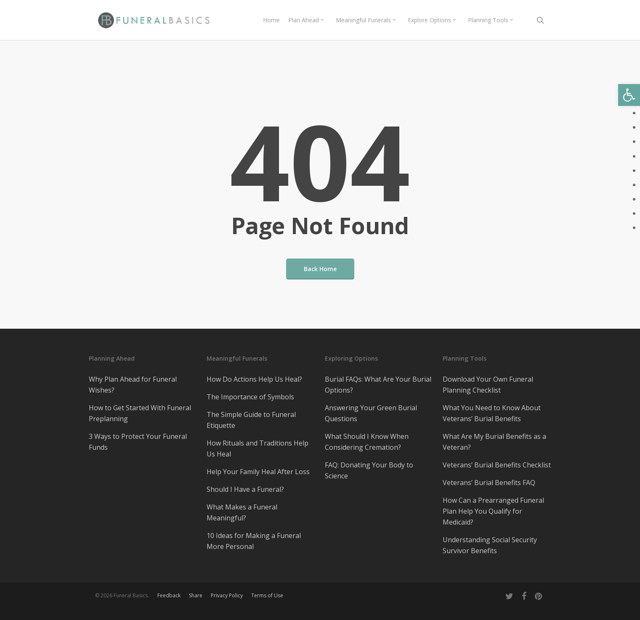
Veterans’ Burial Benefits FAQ (489, 482)
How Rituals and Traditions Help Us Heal (257, 448)
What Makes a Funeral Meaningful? (242, 512)
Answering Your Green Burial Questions (371, 413)
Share (195, 595)
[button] (629, 95)
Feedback (169, 595)
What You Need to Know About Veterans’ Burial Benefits (492, 413)
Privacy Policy (227, 595)
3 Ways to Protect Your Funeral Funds (138, 442)
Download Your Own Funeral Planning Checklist (488, 385)
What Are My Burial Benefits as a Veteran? (494, 442)
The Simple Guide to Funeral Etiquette (251, 420)
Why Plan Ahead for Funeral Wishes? (133, 385)
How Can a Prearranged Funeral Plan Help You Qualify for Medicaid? (493, 511)
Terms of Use (267, 595)
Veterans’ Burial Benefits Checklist (497, 465)
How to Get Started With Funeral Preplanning (140, 413)
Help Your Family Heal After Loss (258, 471)
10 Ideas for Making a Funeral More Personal (254, 541)
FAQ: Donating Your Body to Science (369, 470)
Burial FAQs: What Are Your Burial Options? (378, 385)
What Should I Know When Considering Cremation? (367, 442)
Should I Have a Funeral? (245, 489)
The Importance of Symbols (250, 396)
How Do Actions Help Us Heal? (254, 379)
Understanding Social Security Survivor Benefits (490, 545)
